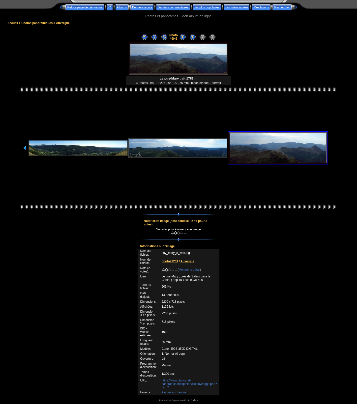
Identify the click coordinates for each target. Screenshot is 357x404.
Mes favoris (261, 7)
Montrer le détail (189, 269)
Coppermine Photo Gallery (185, 400)
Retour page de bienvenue (84, 7)
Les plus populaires (206, 7)
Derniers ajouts (142, 7)
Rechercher (282, 7)
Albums (122, 7)
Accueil (12, 23)
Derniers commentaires (173, 7)
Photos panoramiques (37, 23)
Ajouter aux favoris (174, 392)
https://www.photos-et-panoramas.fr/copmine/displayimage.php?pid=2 (189, 384)
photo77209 (170, 261)
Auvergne (63, 23)
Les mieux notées (236, 7)
